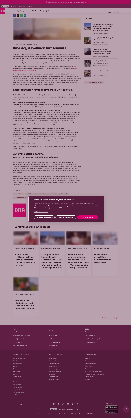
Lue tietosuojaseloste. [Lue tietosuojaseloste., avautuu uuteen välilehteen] (41, 212)
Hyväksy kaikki (88, 217)
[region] (66, 209)
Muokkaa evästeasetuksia (44, 217)
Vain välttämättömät (66, 217)
